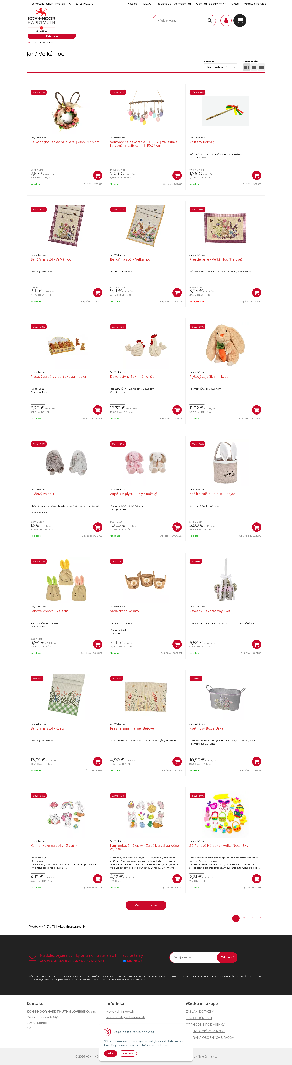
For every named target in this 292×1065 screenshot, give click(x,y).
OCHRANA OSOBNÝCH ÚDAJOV (210, 1037)
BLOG (147, 3)
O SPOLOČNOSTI (199, 1018)
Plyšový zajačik (42, 493)
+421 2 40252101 (84, 3)
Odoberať (227, 957)
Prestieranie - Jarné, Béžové (132, 728)
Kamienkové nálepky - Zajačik (54, 845)
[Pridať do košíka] (97, 175)
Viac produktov (146, 905)
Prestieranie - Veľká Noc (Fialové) (215, 259)
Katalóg (133, 3)
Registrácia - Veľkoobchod (174, 3)
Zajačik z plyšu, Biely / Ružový (133, 493)
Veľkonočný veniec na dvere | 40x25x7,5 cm (65, 142)
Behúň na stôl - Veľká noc (51, 259)
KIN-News (134, 961)
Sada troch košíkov (125, 611)
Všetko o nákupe (255, 3)
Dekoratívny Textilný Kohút (132, 376)
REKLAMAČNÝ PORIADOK (205, 1031)
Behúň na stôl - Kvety (47, 728)
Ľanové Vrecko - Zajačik (49, 611)
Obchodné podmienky (211, 3)
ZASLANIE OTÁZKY (200, 1011)
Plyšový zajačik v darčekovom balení (59, 376)
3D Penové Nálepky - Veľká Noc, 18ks (218, 845)
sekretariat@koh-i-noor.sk (48, 3)
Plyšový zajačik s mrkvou (209, 376)
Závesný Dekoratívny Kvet (210, 611)
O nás (235, 3)
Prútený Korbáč (201, 142)
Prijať (111, 1053)
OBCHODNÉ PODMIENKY (205, 1024)
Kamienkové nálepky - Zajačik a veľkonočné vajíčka (144, 847)
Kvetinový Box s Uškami (208, 728)
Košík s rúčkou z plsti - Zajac (212, 493)
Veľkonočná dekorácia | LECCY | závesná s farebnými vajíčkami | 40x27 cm (143, 144)
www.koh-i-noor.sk (120, 1011)
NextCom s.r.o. (207, 1056)
